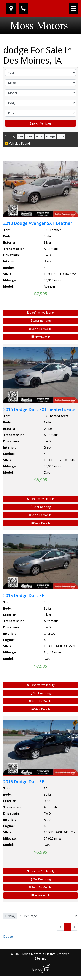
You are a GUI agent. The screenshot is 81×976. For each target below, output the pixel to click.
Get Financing (41, 321)
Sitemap (40, 958)
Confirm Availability (41, 313)
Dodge (8, 936)
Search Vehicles (40, 123)
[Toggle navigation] (73, 8)
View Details (40, 337)
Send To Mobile (40, 329)
